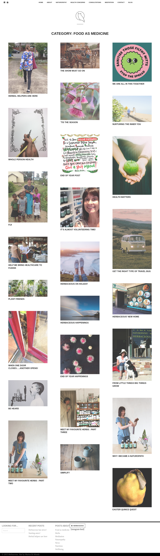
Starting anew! (34, 533)
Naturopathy (61, 2)
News (57, 543)
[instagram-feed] (77, 527)
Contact (121, 2)
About (49, 2)
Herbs (57, 533)
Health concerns (77, 2)
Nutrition (59, 546)
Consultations (95, 2)
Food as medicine (62, 530)
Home (41, 2)
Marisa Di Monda (32, 554)
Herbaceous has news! (38, 530)
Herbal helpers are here (38, 536)
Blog (130, 2)
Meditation (109, 2)
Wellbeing (59, 549)
